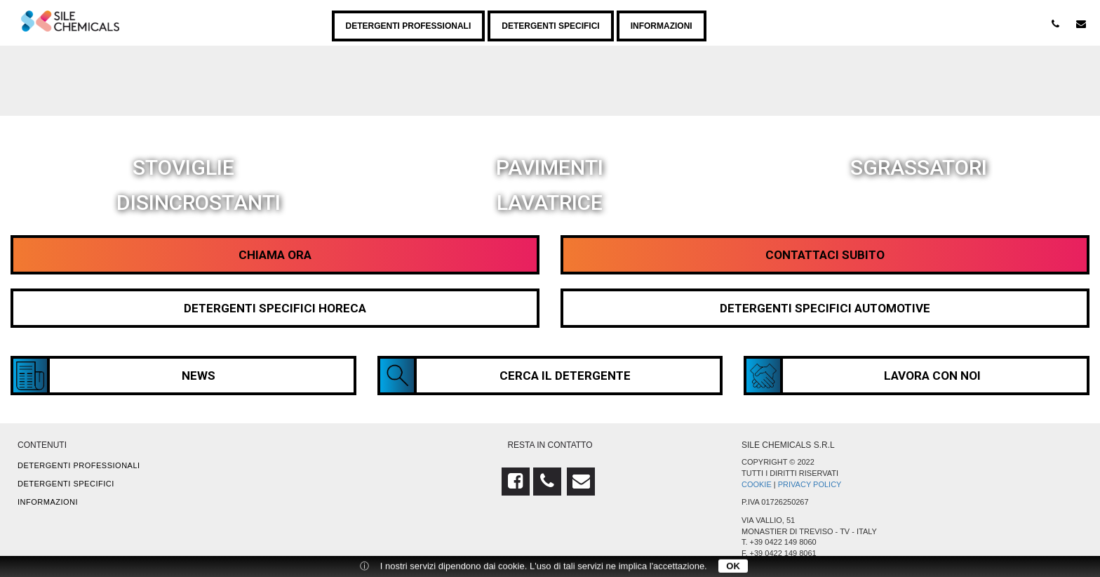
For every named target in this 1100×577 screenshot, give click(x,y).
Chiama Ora (275, 255)
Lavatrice (550, 201)
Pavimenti (549, 166)
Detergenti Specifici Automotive (825, 308)
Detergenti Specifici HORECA (275, 308)
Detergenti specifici (550, 26)
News (114, 375)
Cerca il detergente (505, 375)
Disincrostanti (198, 201)
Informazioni (661, 26)
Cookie (757, 484)
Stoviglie (183, 166)
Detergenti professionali (408, 26)
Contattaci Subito (825, 255)
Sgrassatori (918, 166)
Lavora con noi (863, 375)
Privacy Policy (810, 484)
